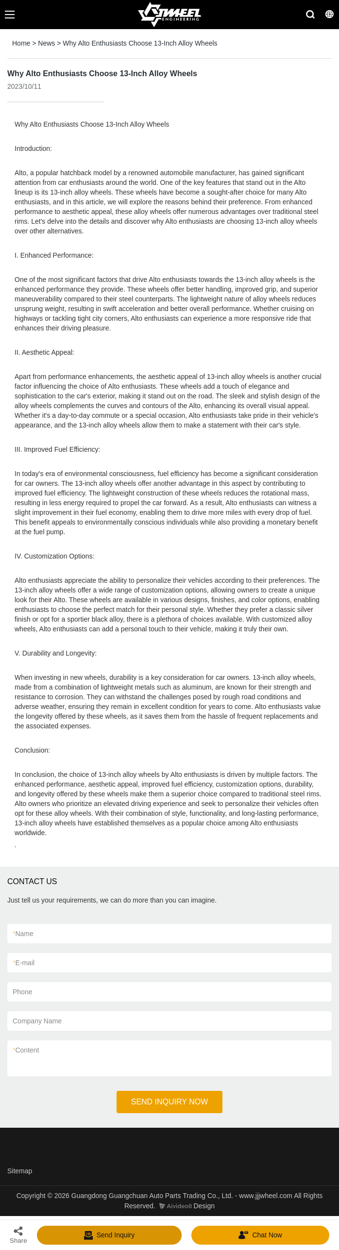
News (46, 43)
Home (21, 43)
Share (18, 1234)
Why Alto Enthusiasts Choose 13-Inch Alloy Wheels (140, 43)
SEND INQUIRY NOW (169, 1102)
